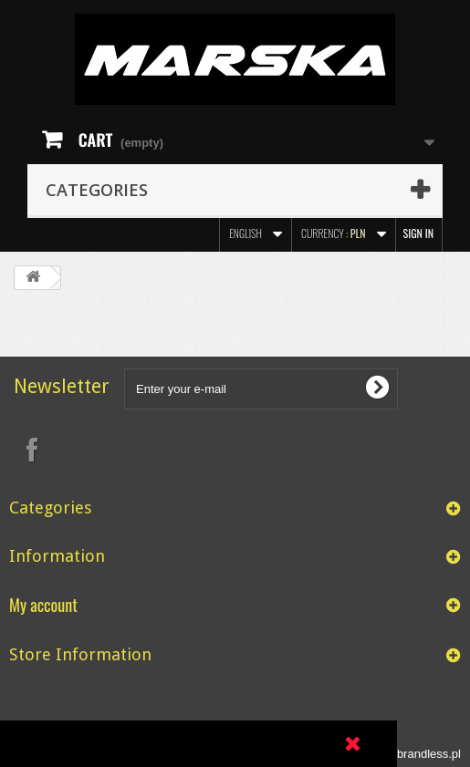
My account (43, 604)
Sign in (418, 233)
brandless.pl (429, 754)
